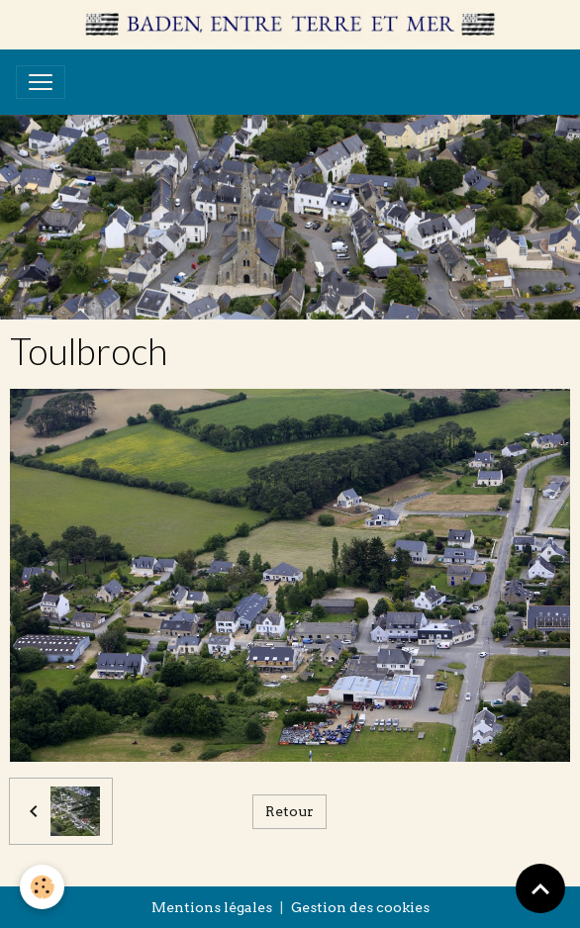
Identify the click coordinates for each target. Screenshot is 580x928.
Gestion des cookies (360, 907)
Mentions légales (211, 907)
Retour (289, 811)
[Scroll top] (540, 888)
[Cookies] (42, 887)
